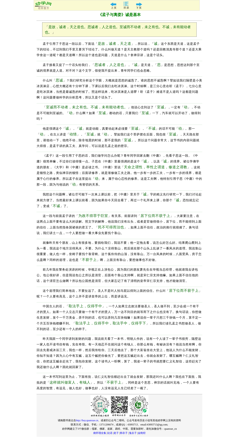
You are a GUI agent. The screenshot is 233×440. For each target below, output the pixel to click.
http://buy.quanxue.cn (87, 420)
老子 (116, 433)
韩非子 (124, 433)
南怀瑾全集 (99, 433)
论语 (109, 433)
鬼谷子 (133, 433)
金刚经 (142, 433)
